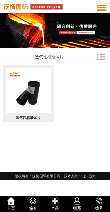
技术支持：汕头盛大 (80, 176)
